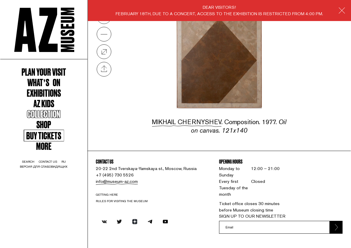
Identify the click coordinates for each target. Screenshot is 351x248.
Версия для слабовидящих (44, 167)
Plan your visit (44, 71)
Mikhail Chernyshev (186, 122)
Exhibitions (44, 92)
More (44, 145)
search (28, 162)
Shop (43, 124)
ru (63, 162)
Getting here (107, 195)
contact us (48, 162)
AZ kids (43, 103)
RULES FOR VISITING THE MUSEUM (122, 201)
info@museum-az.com (117, 181)
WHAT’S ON (43, 82)
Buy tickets (43, 135)
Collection (43, 113)
